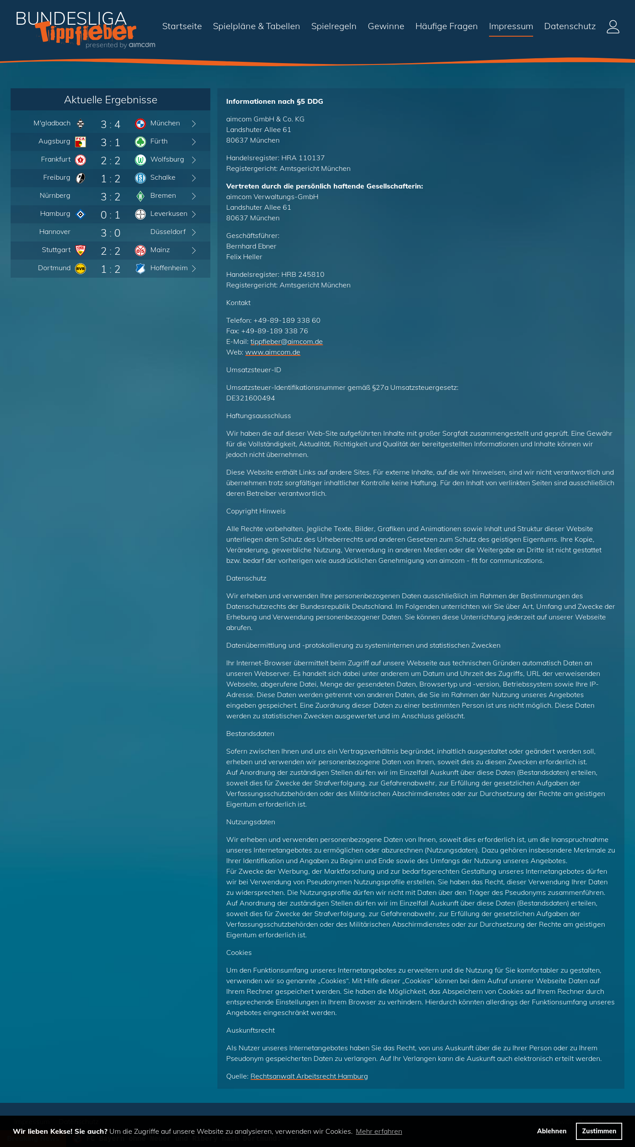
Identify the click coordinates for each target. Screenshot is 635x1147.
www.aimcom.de (272, 351)
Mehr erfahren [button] (379, 1131)
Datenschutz (570, 25)
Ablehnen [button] (552, 1131)
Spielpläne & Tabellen (256, 25)
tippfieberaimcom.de (286, 341)
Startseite (182, 25)
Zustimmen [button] (599, 1131)
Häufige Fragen (446, 25)
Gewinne (386, 25)
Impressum (511, 25)
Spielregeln (334, 25)
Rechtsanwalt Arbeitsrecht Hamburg (309, 1076)
